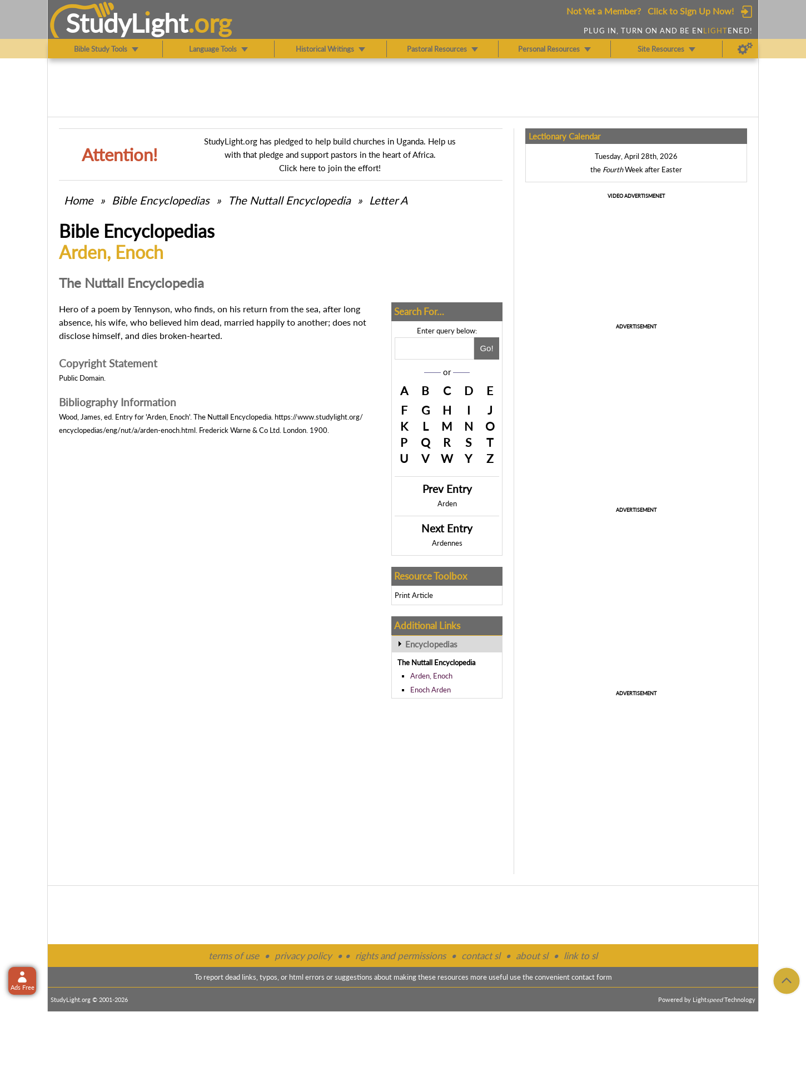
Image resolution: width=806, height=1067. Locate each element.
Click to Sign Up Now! (691, 11)
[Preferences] (745, 49)
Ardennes (447, 543)
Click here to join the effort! (330, 168)
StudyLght (127, 22)
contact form (591, 977)
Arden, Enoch (431, 675)
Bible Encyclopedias (161, 200)
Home (78, 200)
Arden (447, 503)
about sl (532, 955)
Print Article (414, 595)
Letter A (388, 200)
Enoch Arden (430, 689)
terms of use (233, 955)
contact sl (480, 955)
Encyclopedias (431, 644)
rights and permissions (400, 955)
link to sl (581, 955)
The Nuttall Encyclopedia (289, 200)
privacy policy (303, 955)
